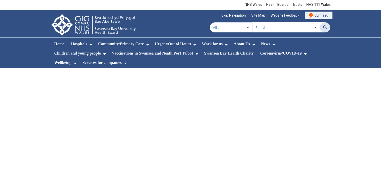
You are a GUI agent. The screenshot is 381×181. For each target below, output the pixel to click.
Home (59, 44)
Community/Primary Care (121, 44)
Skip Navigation (233, 15)
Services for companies (102, 62)
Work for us (212, 44)
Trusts (297, 5)
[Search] (325, 27)
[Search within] (231, 27)
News (265, 44)
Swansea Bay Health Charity (229, 53)
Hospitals (79, 44)
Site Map (258, 15)
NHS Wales (253, 5)
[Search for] (286, 27)
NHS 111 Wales (318, 5)
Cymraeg (321, 15)
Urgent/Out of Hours (173, 44)
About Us (242, 44)
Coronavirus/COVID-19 (281, 53)
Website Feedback (285, 15)
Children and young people (77, 53)
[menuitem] (91, 45)
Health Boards (277, 5)
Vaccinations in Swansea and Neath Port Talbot (152, 53)
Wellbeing (62, 62)
